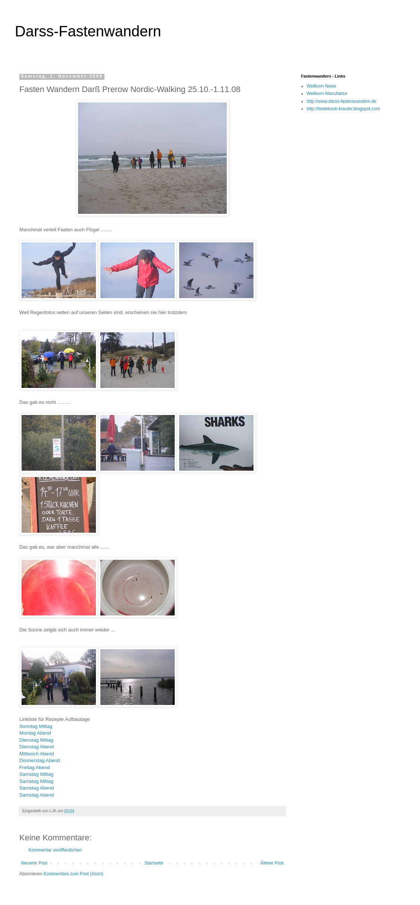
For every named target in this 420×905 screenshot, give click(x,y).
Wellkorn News (321, 86)
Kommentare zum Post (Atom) (73, 873)
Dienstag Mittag (36, 740)
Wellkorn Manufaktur (327, 93)
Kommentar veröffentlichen (55, 850)
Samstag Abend (36, 788)
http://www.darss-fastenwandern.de (341, 101)
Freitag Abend (34, 767)
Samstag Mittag (36, 774)
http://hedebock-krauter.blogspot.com (343, 108)
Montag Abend (35, 733)
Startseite (154, 863)
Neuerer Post (34, 863)
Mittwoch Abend (36, 754)
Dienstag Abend (36, 746)
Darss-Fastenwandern (88, 31)
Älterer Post (272, 863)
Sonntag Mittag (35, 726)
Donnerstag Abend (39, 760)
